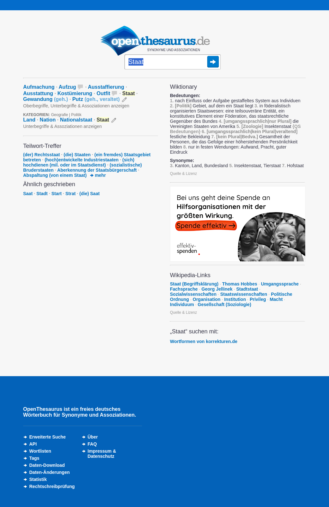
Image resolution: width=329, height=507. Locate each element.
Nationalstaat (76, 119)
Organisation (206, 299)
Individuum (182, 304)
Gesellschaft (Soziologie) (224, 304)
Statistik (38, 479)
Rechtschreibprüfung (52, 486)
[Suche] (172, 62)
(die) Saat (89, 193)
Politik (76, 115)
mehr (98, 175)
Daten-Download (47, 465)
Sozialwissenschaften (193, 294)
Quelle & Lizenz (183, 173)
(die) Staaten (77, 154)
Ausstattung (38, 93)
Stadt (42, 193)
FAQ (92, 444)
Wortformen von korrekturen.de (203, 341)
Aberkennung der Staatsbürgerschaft (97, 170)
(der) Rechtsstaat (41, 154)
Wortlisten (40, 451)
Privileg (258, 299)
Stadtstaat (247, 289)
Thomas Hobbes (239, 283)
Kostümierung (75, 93)
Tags (34, 458)
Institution (235, 299)
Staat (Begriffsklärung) (194, 283)
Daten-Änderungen (49, 472)
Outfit (104, 93)
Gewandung (45, 99)
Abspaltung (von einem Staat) (55, 175)
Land (29, 119)
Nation (48, 119)
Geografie (59, 115)
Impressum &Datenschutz (102, 453)
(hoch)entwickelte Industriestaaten (82, 159)
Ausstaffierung (106, 87)
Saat (28, 193)
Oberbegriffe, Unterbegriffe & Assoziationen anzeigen (76, 105)
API (33, 444)
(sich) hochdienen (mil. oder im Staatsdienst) (78, 162)
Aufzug (67, 87)
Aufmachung (39, 87)
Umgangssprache (279, 283)
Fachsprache (184, 289)
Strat (71, 193)
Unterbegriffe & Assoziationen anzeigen (62, 126)
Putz (96, 99)
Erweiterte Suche (47, 436)
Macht (276, 299)
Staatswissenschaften (243, 294)
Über (93, 436)
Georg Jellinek (216, 289)
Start (56, 193)
